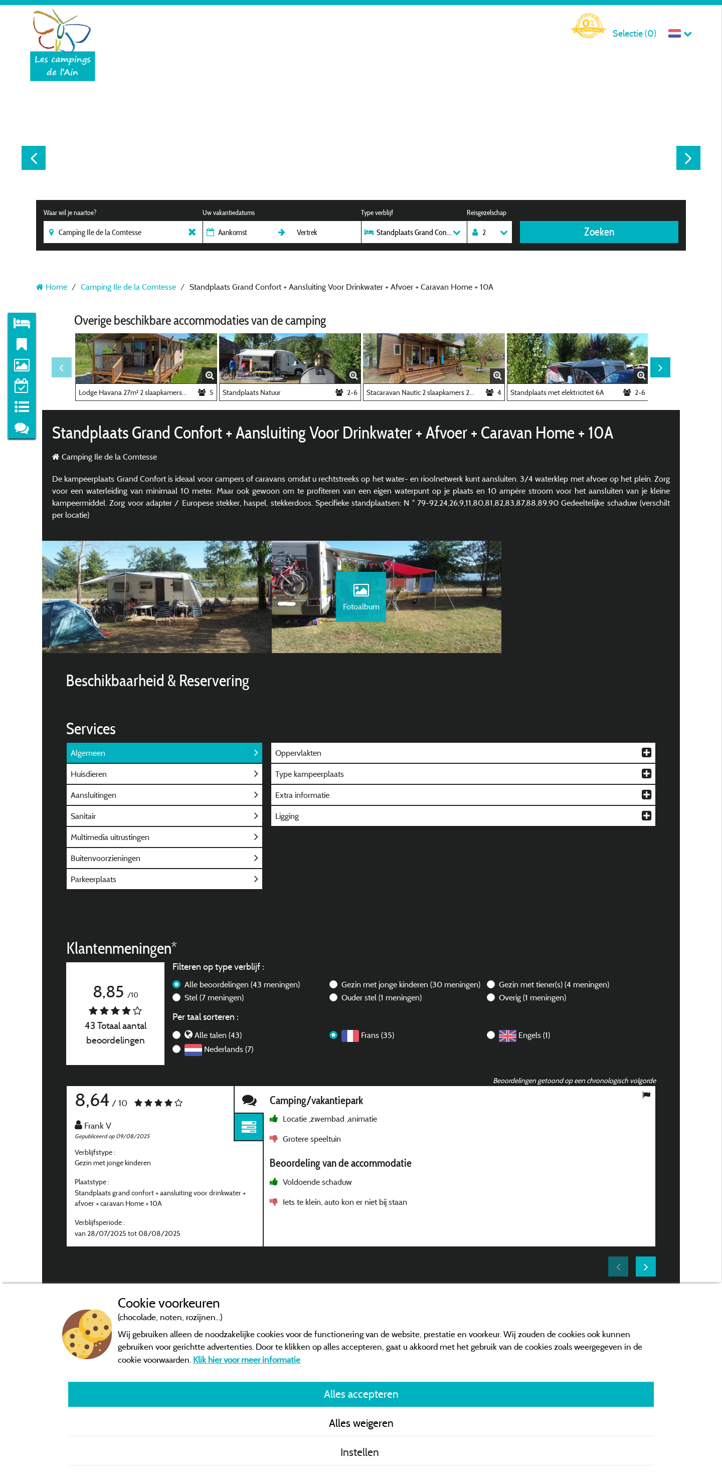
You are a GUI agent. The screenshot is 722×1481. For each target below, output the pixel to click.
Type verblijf (377, 212)
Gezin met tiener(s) (554, 992)
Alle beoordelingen (242, 992)
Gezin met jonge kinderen (410, 992)
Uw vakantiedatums (229, 212)
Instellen (361, 1451)
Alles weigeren (361, 1422)
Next (688, 158)
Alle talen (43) (218, 1043)
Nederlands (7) (228, 1057)
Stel (214, 1005)
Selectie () (634, 33)
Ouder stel (381, 1005)
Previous (34, 158)
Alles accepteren (361, 1393)
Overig (532, 1005)
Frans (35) (377, 1043)
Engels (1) (534, 1043)
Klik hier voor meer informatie (246, 1359)
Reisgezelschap (486, 212)
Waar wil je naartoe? (70, 212)
